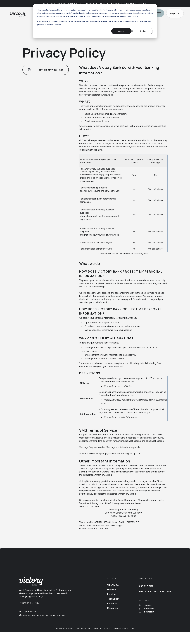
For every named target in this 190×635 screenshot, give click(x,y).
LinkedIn (145, 608)
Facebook (146, 611)
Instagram (146, 614)
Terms (70, 631)
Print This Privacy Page (46, 69)
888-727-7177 (146, 589)
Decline (143, 31)
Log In (175, 13)
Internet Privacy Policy (94, 631)
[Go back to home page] (17, 14)
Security (107, 631)
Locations (112, 606)
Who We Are (113, 588)
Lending (111, 597)
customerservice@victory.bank (155, 594)
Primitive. (132, 631)
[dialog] (95, 21)
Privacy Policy (132, 16)
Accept (121, 31)
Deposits (112, 592)
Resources (112, 611)
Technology (113, 602)
